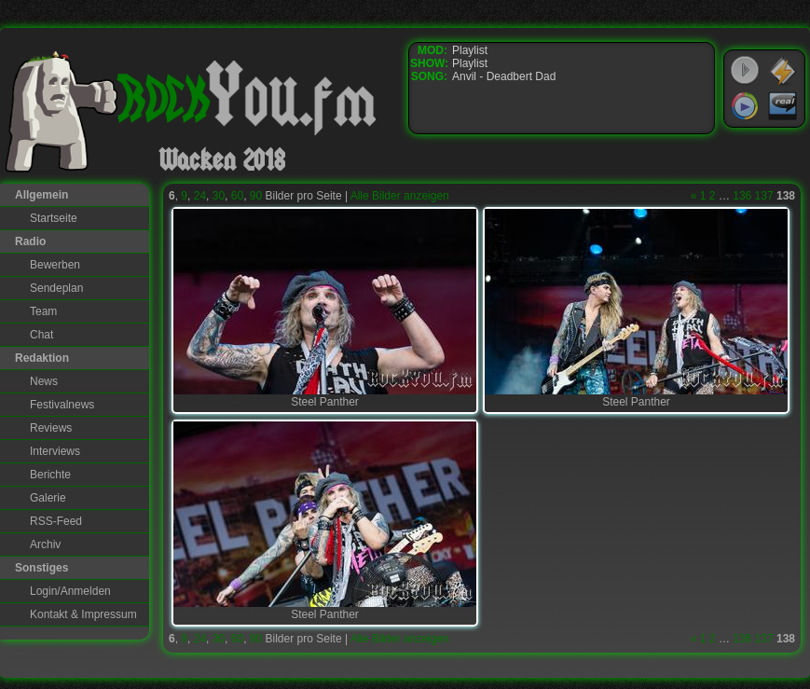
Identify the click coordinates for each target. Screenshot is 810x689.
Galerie (48, 497)
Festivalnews (62, 404)
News (44, 381)
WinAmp (783, 71)
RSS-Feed (56, 521)
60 (237, 195)
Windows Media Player (745, 106)
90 (256, 195)
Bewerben (55, 264)
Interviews (55, 451)
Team (43, 311)
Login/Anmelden (70, 591)
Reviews (51, 427)
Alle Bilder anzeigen (399, 195)
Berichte (50, 474)
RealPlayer (783, 106)
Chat (41, 334)
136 (742, 195)
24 (200, 195)
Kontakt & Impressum (83, 614)
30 (219, 195)
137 (764, 195)
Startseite (53, 218)
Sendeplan (56, 288)
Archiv (45, 544)
